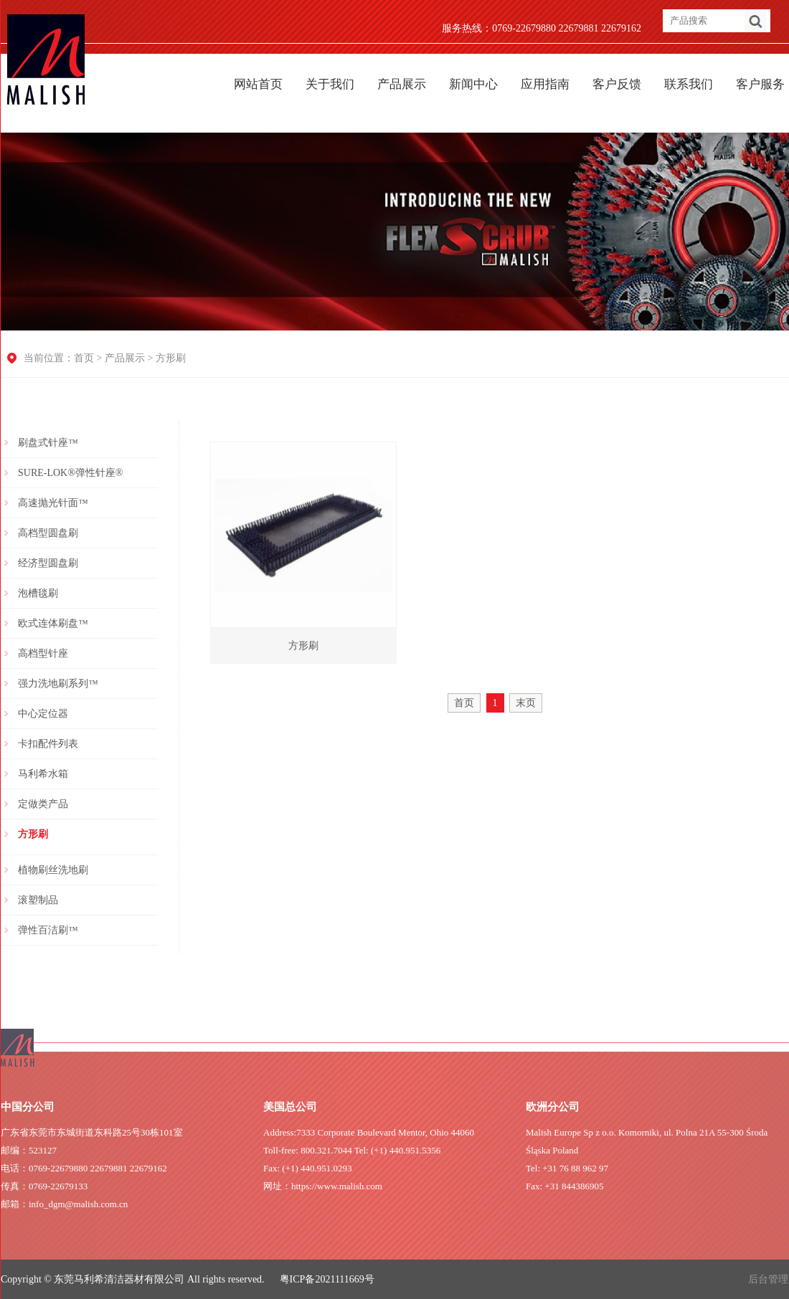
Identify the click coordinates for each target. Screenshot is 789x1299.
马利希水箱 (43, 774)
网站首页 (258, 84)
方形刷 (171, 358)
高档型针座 (43, 653)
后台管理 (768, 1279)
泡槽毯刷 (38, 593)
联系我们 (688, 84)
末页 (526, 703)
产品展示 (401, 84)
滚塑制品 (38, 900)
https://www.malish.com (336, 1186)
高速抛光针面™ (53, 503)
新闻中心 (473, 84)
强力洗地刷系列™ (58, 683)
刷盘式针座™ (48, 442)
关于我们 (330, 84)
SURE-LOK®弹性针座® (70, 472)
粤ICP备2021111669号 (327, 1279)
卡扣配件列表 (48, 743)
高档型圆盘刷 (48, 533)
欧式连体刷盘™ (53, 623)
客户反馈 (616, 84)
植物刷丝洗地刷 (53, 870)
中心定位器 (43, 713)
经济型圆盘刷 (48, 563)
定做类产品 (43, 804)
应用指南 (545, 84)
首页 (84, 358)
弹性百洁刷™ (48, 930)
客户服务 (760, 84)
